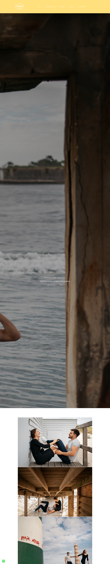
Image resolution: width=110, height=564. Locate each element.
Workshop (82, 6)
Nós (40, 6)
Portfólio (62, 6)
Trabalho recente (50, 6)
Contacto (71, 6)
